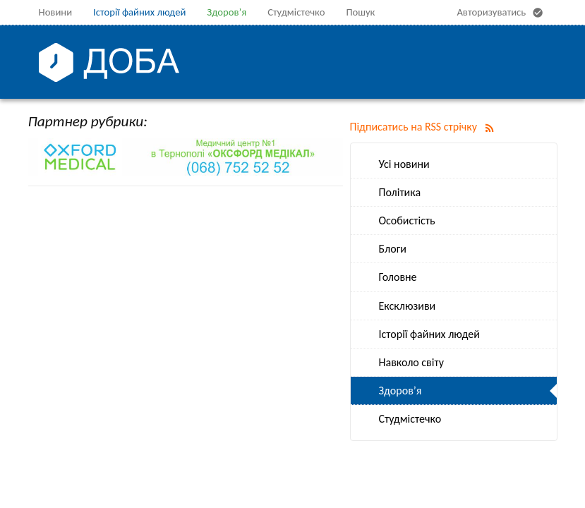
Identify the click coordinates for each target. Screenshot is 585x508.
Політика (400, 192)
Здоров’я (226, 12)
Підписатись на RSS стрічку (425, 126)
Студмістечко (296, 12)
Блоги (392, 248)
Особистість (407, 220)
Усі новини (404, 164)
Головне (398, 277)
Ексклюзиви (407, 306)
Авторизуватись (501, 13)
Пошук (360, 12)
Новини (56, 12)
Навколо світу (411, 362)
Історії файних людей (139, 12)
